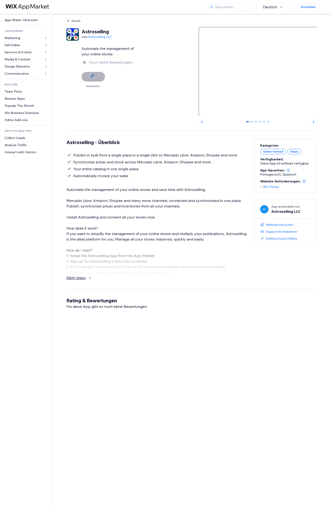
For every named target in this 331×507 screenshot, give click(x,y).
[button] (288, 170)
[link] (26, 20)
